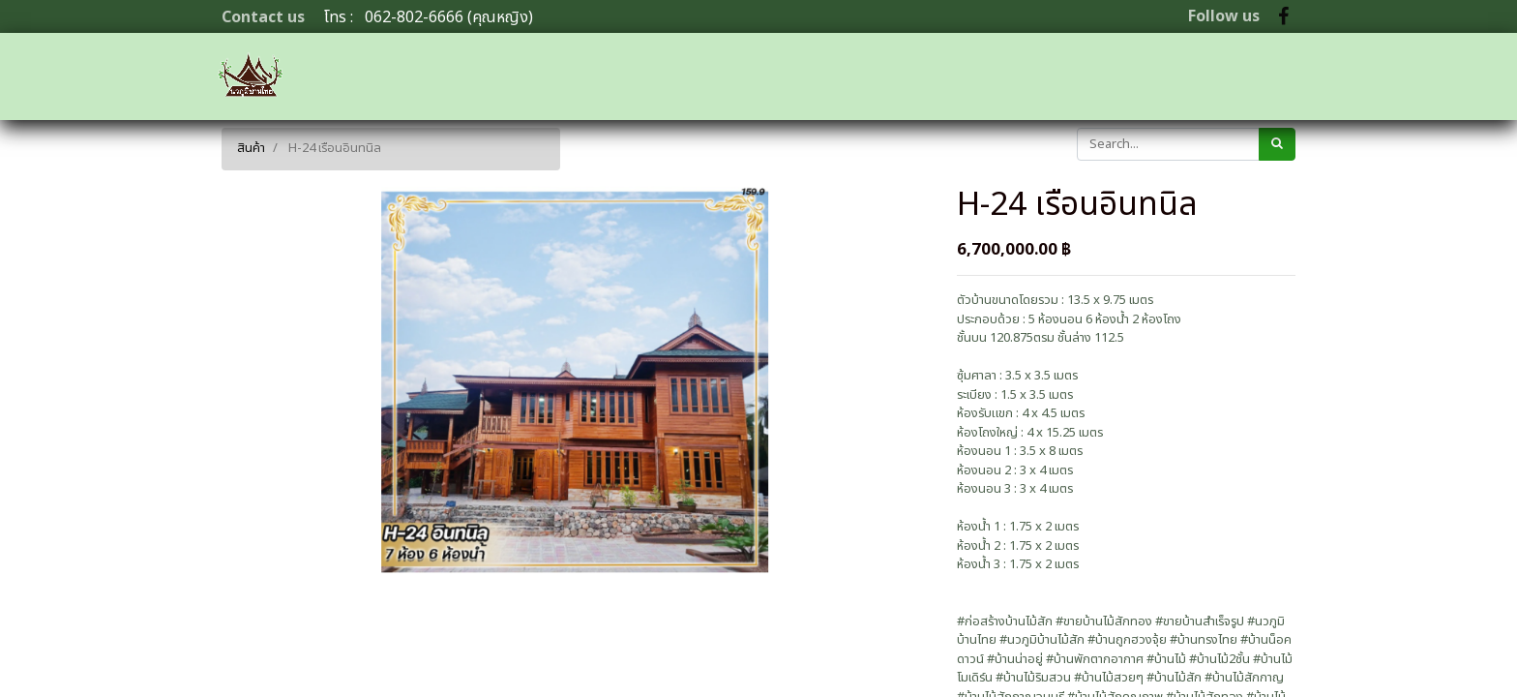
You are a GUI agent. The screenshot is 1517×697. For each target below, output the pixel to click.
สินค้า (251, 148)
